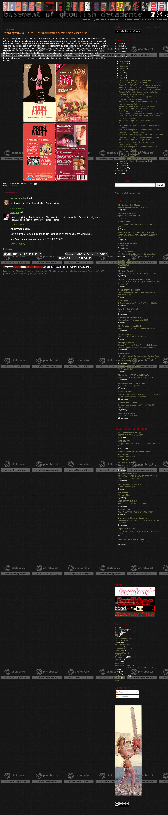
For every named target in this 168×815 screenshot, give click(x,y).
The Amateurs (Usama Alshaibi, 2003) (133, 320)
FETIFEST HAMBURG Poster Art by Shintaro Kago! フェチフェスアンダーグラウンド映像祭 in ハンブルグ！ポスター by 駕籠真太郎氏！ (139, 358)
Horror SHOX (124, 353)
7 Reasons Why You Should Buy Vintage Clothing (138, 303)
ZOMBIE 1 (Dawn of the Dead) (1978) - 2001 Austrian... (140, 116)
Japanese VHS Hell (126, 529)
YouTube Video (121, 676)
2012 (120, 51)
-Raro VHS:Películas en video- (131, 539)
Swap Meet (119, 663)
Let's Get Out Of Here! (128, 309)
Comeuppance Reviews (128, 366)
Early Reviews (121, 644)
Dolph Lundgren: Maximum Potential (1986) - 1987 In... (140, 97)
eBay (117, 678)
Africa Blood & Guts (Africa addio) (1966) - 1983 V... (138, 151)
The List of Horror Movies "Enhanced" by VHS (134, 667)
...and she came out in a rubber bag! (133, 99)
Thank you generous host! (129, 118)
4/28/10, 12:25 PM (17, 244)
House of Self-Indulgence (129, 317)
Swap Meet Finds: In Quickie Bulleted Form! (135, 132)
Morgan (14, 212)
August (123, 68)
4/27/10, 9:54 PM (17, 208)
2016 (120, 43)
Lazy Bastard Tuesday (127, 149)
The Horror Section (126, 213)
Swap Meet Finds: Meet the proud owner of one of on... (140, 137)
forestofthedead (19, 198)
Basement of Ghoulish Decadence (133, 518)
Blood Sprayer (121, 630)
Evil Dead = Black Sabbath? (129, 154)
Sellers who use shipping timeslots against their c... (138, 159)
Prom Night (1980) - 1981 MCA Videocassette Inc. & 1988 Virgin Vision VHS (45, 33)
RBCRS (118, 655)
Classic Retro (120, 640)
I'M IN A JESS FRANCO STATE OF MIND (136, 232)
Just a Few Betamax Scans (129, 156)
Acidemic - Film (125, 260)
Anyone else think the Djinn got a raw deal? (135, 161)
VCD (117, 670)
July (121, 71)
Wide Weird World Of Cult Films (132, 383)
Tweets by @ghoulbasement (127, 193)
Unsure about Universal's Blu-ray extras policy (136, 142)
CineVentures (124, 222)
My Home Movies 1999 (127, 495)
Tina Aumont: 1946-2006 (128, 416)
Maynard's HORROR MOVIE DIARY (133, 375)
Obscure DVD (120, 653)
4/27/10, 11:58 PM (17, 225)
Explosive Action (125, 463)
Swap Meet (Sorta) (123, 665)
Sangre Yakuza (124, 334)
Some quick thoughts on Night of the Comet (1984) (138, 147)
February (123, 166)
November (124, 61)
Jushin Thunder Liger (126, 487)
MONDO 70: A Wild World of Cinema (134, 279)
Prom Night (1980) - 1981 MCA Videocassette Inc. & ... (139, 87)
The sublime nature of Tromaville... (132, 94)
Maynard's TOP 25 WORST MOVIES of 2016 (136, 377)
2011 (120, 54)
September (124, 66)
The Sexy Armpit (125, 271)
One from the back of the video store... (133, 123)
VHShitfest (123, 493)
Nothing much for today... (128, 144)
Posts (120, 692)
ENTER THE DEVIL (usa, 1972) (130, 435)
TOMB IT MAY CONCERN (129, 290)
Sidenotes (119, 659)
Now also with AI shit (126, 457)
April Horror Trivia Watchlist (129, 216)
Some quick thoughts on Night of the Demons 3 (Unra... (140, 130)
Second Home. (124, 246)
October (123, 63)
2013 (120, 49)
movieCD (118, 680)
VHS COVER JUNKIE (127, 501)
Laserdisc (119, 651)
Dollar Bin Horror (125, 392)
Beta (117, 628)
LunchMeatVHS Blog (127, 473)
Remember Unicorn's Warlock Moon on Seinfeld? (137, 106)
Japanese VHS (121, 649)
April (122, 78)
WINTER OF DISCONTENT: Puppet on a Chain (137, 328)
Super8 (118, 661)
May (122, 75)
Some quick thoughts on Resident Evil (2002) (136, 121)
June (122, 73)
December (124, 59)
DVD (117, 642)
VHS (15, 186)
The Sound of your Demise (130, 484)
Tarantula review (124, 311)
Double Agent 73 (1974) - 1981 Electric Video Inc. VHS (140, 85)
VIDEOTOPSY (124, 441)
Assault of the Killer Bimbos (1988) (132, 503)
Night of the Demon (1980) (128, 386)
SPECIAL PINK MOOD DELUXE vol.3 (133, 337)
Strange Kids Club (126, 343)
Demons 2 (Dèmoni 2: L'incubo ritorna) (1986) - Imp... (139, 92)
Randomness (120, 657)
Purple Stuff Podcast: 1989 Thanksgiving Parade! (137, 273)
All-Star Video (124, 509)
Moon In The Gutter (126, 413)
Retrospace (123, 301)
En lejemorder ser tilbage (129, 433)
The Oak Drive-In (125, 252)
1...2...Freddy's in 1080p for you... (131, 111)
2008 (120, 173)
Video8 (118, 674)
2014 (120, 46)
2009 (120, 171)
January (123, 168)
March (122, 163)
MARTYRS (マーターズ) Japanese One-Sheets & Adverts (141, 135)
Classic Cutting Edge (123, 638)
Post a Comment (10, 249)
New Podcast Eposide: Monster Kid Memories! (136, 254)
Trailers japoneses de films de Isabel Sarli (134, 542)
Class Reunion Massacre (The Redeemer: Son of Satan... (141, 83)
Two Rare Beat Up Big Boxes (130, 104)
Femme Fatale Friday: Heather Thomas (134, 207)
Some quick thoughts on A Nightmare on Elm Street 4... (140, 101)
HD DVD (118, 646)
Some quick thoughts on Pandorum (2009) (135, 80)
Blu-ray (118, 632)
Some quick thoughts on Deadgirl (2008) (134, 140)
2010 (120, 56)
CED (117, 636)
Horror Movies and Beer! (129, 243)
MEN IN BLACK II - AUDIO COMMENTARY (135, 512)
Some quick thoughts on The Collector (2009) (136, 109)
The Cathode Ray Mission (129, 205)
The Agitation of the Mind (129, 326)
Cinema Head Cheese (127, 402)
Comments (122, 697)
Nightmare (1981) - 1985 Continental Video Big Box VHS (140, 113)
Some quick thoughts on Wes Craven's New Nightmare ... (141, 90)
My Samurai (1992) (125, 369)
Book (117, 634)
